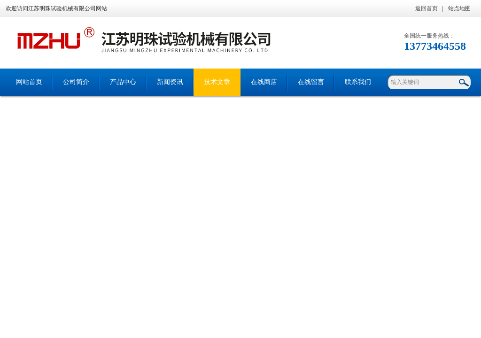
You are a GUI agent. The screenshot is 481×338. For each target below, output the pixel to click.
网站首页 (29, 81)
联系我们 (358, 81)
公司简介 (76, 81)
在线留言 (311, 81)
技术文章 (217, 81)
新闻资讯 (170, 81)
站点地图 (459, 8)
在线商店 (264, 81)
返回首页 (426, 8)
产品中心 (123, 81)
